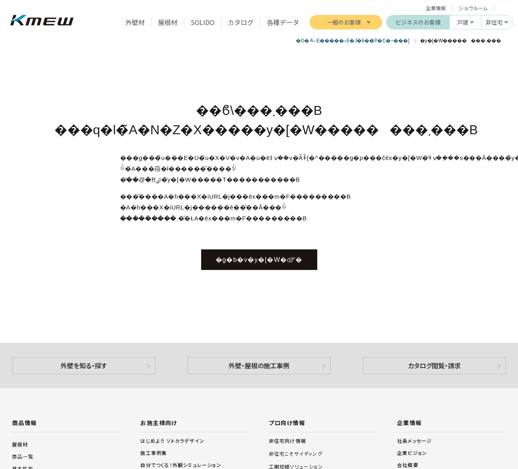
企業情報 (435, 7)
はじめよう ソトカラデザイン (172, 440)
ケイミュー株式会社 (41, 21)
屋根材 (20, 444)
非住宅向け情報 (287, 441)
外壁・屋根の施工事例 (259, 365)
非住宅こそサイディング (295, 453)
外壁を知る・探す (83, 365)
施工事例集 (153, 452)
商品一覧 (22, 456)
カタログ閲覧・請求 (434, 365)
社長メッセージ (414, 440)
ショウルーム (473, 7)
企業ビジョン (412, 452)
